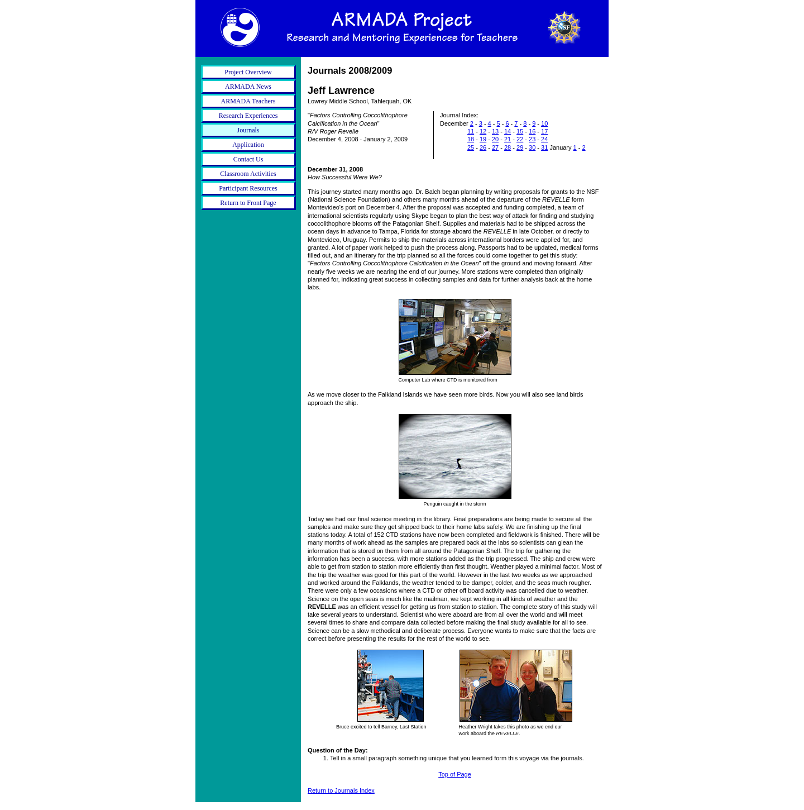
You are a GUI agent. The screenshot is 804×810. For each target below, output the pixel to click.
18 (470, 139)
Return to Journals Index (341, 790)
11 (470, 131)
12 (483, 131)
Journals (248, 130)
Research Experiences (248, 116)
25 (470, 147)
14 (507, 131)
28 (507, 147)
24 (544, 139)
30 (532, 147)
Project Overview (247, 72)
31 (544, 147)
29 (519, 147)
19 (483, 139)
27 (495, 147)
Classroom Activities (248, 174)
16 (532, 131)
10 (544, 123)
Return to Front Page (248, 203)
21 (507, 139)
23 (532, 139)
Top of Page (454, 774)
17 (544, 131)
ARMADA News (248, 86)
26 (483, 147)
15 (519, 131)
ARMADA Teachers (248, 101)
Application (248, 145)
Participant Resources (248, 188)
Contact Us (248, 159)
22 (519, 139)
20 (495, 139)
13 (495, 131)
